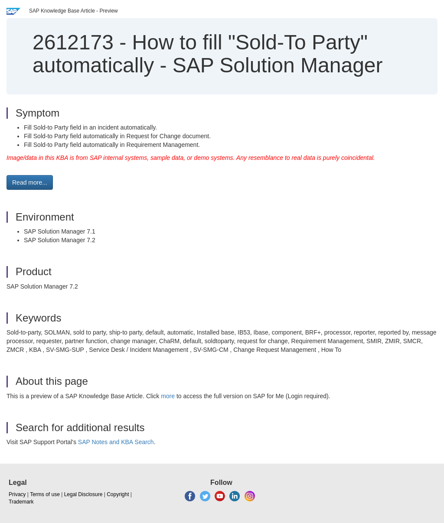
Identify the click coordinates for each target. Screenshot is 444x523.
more (168, 396)
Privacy (17, 494)
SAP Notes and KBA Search (116, 442)
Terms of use (45, 494)
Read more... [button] (29, 182)
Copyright (118, 494)
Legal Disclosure (83, 494)
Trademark (21, 502)
